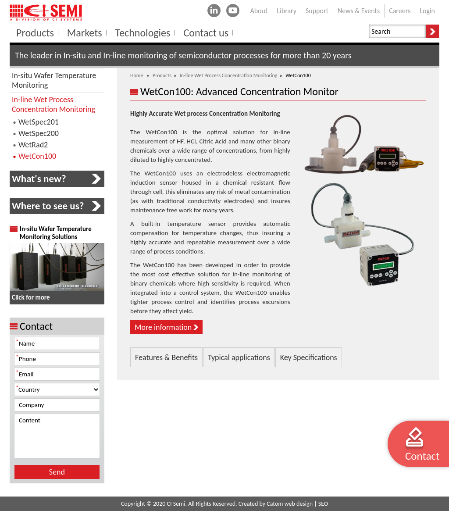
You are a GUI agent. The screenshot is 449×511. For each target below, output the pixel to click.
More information (163, 327)
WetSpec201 (38, 122)
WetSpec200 (38, 133)
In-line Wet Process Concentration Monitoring (229, 75)
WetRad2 (33, 145)
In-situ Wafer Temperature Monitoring (54, 80)
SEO (323, 503)
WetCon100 (37, 156)
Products (162, 75)
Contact (422, 456)
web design (299, 503)
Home (136, 75)
